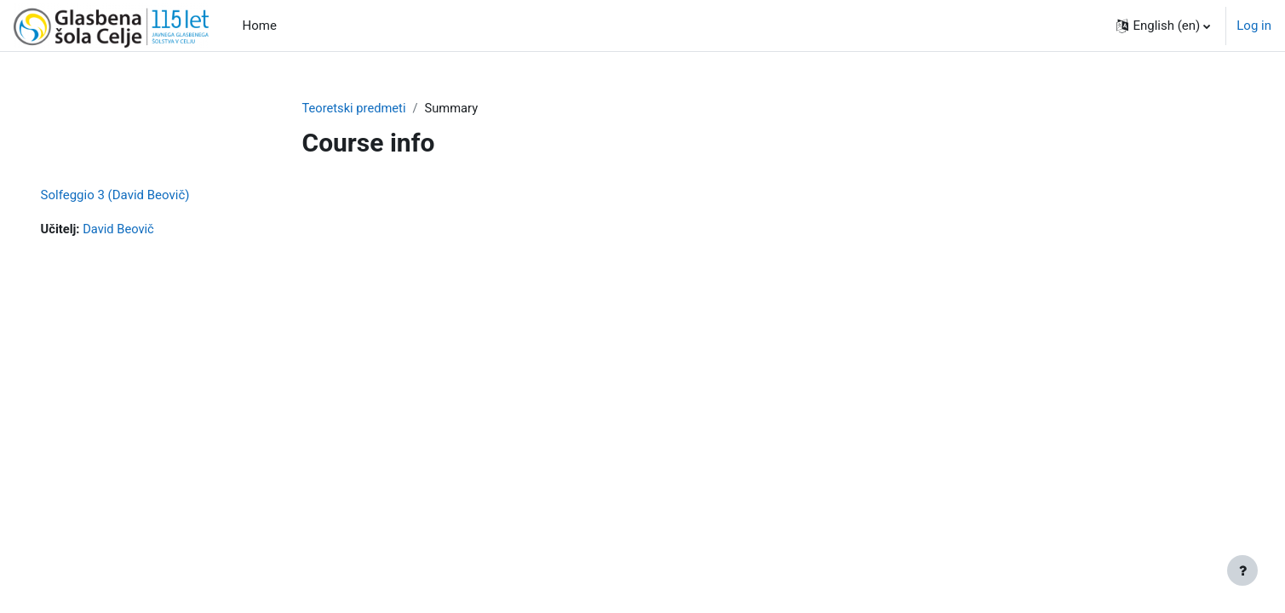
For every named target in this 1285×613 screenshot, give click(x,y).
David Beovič (144, 230)
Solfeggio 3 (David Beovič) (139, 195)
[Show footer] (1242, 570)
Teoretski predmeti (355, 108)
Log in (1253, 25)
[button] (1163, 25)
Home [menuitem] (260, 25)
